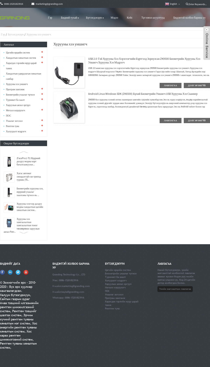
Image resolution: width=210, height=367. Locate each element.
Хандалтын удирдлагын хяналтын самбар (23, 76)
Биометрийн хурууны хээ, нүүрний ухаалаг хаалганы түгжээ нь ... (30, 192)
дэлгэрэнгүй (197, 85)
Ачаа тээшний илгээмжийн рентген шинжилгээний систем (19, 307)
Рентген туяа (12, 126)
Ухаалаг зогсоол (14, 120)
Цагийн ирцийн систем (18, 52)
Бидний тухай (69, 17)
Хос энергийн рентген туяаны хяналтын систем (18, 327)
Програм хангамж (15, 89)
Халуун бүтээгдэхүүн (15, 295)
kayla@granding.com (73, 291)
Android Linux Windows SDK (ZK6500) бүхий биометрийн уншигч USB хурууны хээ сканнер (143, 93)
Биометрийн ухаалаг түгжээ (20, 94)
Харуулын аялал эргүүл (18, 105)
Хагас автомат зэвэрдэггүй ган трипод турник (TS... (29, 176)
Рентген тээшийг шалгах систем (18, 313)
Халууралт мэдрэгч (16, 131)
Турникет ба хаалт (15, 99)
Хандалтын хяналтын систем (21, 57)
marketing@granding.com (76, 286)
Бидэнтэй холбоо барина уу (189, 17)
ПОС (8, 115)
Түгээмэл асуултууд (153, 17)
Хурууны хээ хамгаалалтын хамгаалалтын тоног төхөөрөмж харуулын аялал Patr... (22, 225)
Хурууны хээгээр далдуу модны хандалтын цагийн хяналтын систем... (30, 207)
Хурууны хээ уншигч (38, 34)
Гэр (50, 17)
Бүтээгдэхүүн (94, 17)
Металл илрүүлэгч (15, 110)
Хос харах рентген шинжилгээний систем (16, 335)
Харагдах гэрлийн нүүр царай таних (21, 65)
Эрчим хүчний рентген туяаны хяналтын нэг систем (16, 319)
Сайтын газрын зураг (15, 299)
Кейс (130, 17)
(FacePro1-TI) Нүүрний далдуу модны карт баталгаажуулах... (28, 161)
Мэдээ (114, 17)
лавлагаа (170, 85)
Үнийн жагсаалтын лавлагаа (175, 288)
